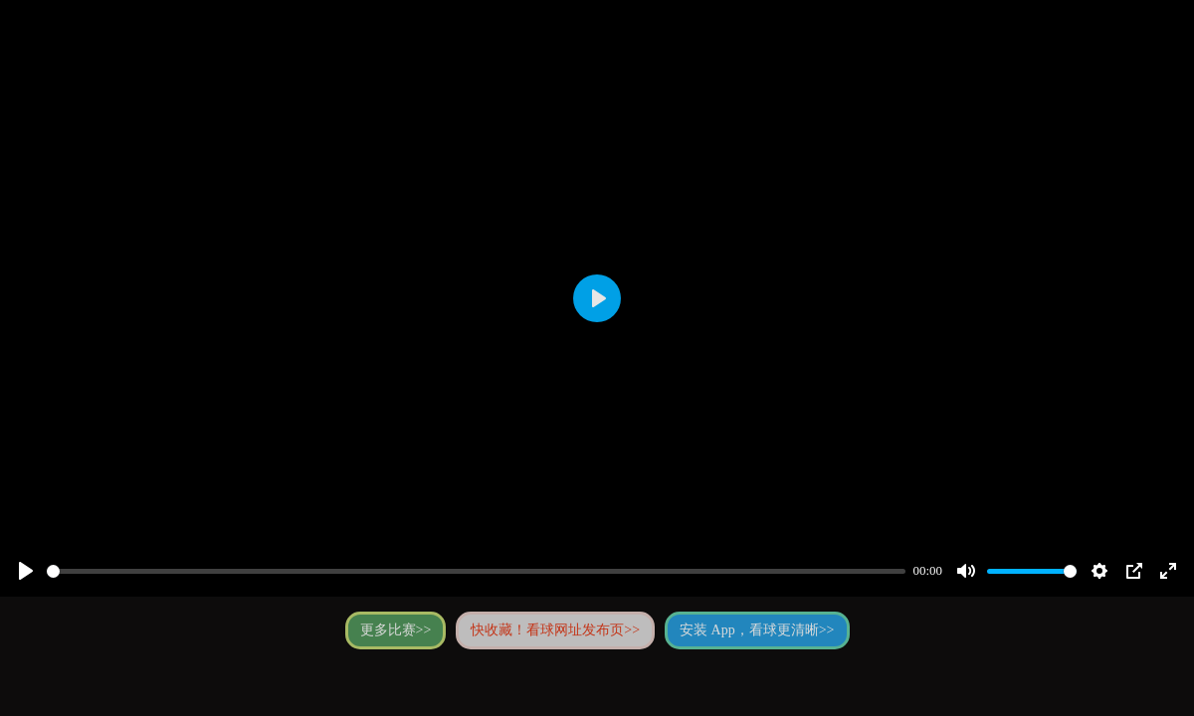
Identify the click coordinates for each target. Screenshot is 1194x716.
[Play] (26, 571)
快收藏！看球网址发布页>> (555, 630)
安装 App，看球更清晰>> (757, 630)
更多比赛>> (396, 630)
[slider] (476, 571)
